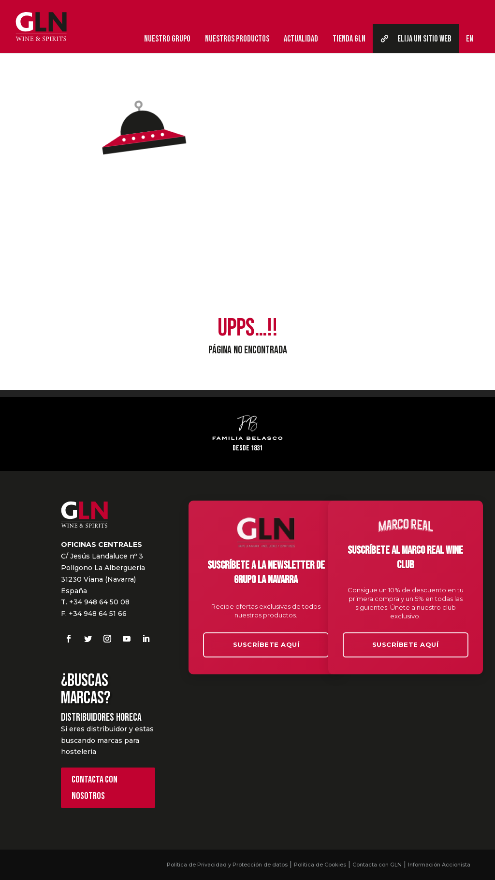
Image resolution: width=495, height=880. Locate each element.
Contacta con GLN (377, 864)
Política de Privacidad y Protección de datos (227, 864)
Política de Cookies (320, 864)
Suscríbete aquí (266, 644)
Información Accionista (439, 864)
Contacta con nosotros (94, 788)
